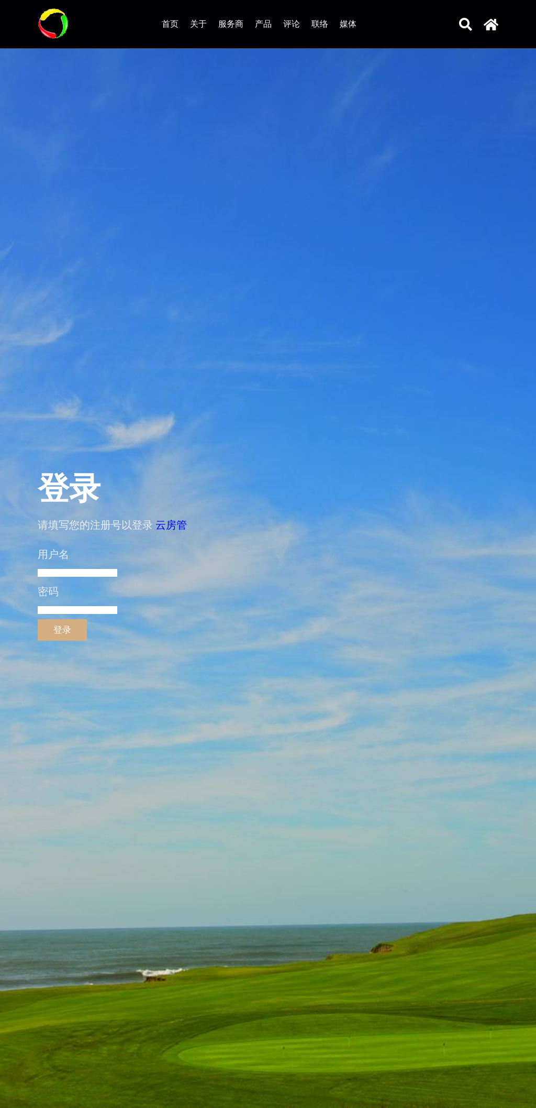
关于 (198, 24)
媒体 (348, 24)
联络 (319, 24)
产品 (263, 24)
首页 (170, 24)
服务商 (230, 24)
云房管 (171, 525)
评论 (291, 24)
